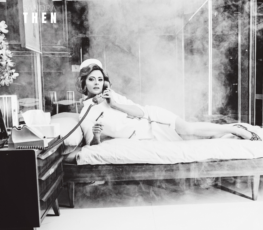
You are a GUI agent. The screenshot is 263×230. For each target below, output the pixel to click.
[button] (237, 14)
